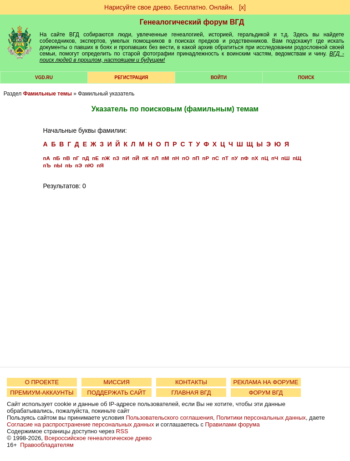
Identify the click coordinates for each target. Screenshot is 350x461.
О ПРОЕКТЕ (42, 382)
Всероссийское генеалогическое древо (98, 438)
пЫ (58, 165)
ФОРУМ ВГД (266, 392)
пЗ (116, 158)
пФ (245, 158)
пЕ (95, 158)
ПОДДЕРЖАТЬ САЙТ (116, 392)
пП (195, 158)
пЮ (89, 165)
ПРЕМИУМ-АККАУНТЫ (41, 392)
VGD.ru (44, 77)
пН (175, 158)
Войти (219, 77)
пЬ (68, 165)
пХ (255, 158)
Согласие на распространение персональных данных (80, 424)
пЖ (106, 158)
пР (205, 158)
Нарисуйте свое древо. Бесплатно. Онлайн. (169, 7)
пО (185, 158)
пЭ (78, 165)
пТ (225, 158)
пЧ (274, 158)
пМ (165, 158)
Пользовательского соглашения (169, 417)
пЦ (265, 158)
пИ (125, 158)
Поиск (306, 77)
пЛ (155, 158)
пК (145, 158)
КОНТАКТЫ (191, 382)
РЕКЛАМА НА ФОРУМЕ (265, 382)
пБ (56, 158)
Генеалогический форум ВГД (192, 22)
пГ (76, 158)
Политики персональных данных (261, 417)
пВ (66, 158)
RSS (122, 431)
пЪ (47, 165)
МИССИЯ (116, 382)
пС (215, 158)
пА (46, 158)
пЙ (135, 158)
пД (85, 158)
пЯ (99, 165)
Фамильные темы (47, 93)
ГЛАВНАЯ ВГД (191, 392)
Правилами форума (232, 424)
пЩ (297, 158)
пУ (234, 158)
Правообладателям (46, 444)
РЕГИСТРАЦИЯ (131, 77)
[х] (242, 7)
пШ (285, 158)
